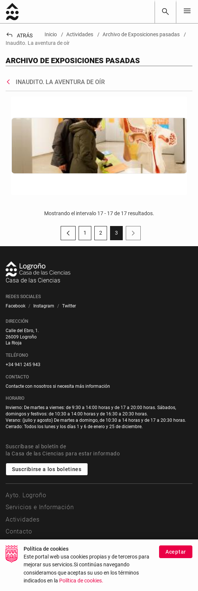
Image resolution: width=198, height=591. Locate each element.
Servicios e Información (40, 507)
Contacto (19, 531)
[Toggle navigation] (187, 11)
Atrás (19, 35)
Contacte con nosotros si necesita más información (58, 386)
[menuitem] (15, 306)
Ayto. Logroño (26, 495)
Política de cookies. (81, 581)
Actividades (23, 519)
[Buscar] (165, 11)
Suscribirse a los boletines (47, 469)
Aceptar (175, 552)
